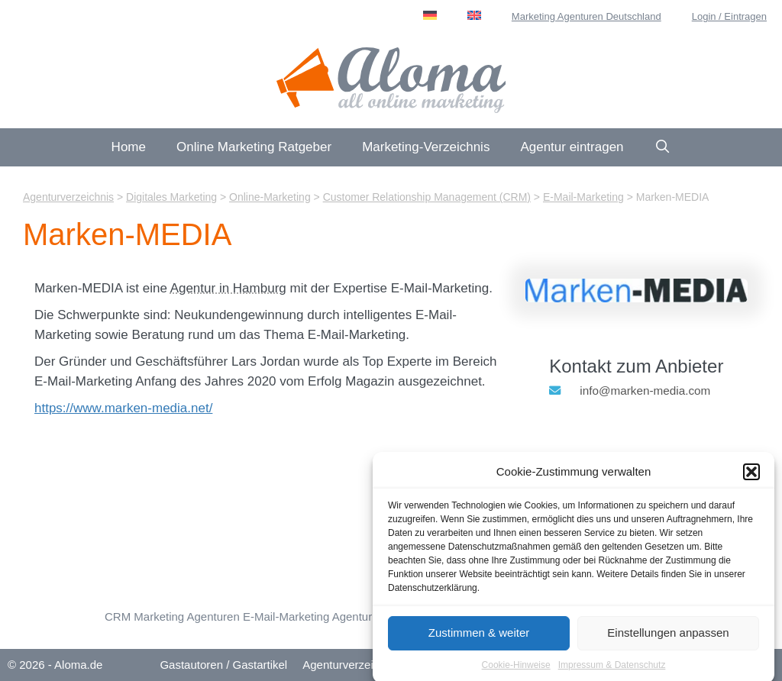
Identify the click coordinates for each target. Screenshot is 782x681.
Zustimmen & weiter (479, 638)
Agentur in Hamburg (228, 288)
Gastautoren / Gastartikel (223, 664)
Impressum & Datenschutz (612, 671)
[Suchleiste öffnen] (663, 147)
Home (128, 147)
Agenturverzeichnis (351, 664)
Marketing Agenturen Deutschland (586, 16)
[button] (751, 478)
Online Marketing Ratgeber (253, 147)
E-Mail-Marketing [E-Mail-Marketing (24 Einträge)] (286, 616)
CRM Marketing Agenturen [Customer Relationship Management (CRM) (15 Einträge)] (172, 616)
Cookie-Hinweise (516, 671)
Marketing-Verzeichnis (426, 147)
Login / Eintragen (729, 16)
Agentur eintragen (571, 147)
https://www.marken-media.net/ (123, 408)
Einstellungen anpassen (668, 638)
